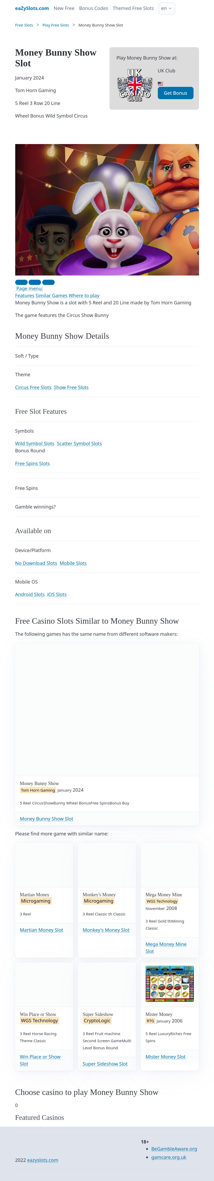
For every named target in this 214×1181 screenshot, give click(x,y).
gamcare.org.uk (168, 1157)
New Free (64, 8)
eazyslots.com (42, 1160)
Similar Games (51, 295)
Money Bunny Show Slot (46, 818)
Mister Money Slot (165, 1056)
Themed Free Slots (133, 8)
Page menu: (29, 288)
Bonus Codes (93, 8)
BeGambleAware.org (174, 1149)
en (164, 8)
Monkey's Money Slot (106, 930)
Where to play (84, 295)
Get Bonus (175, 93)
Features (24, 295)
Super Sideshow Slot (105, 1064)
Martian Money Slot (41, 930)
